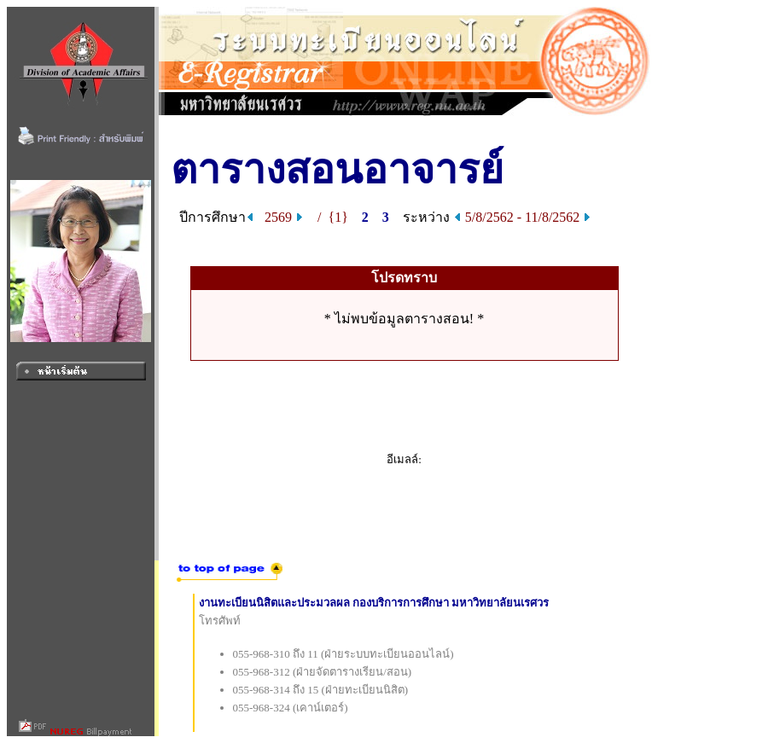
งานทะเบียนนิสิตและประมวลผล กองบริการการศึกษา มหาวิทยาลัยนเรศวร (374, 602)
